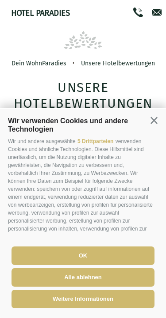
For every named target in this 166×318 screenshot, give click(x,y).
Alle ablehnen (83, 277)
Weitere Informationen (83, 298)
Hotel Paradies (40, 13)
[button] (154, 121)
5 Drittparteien (95, 141)
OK (83, 255)
